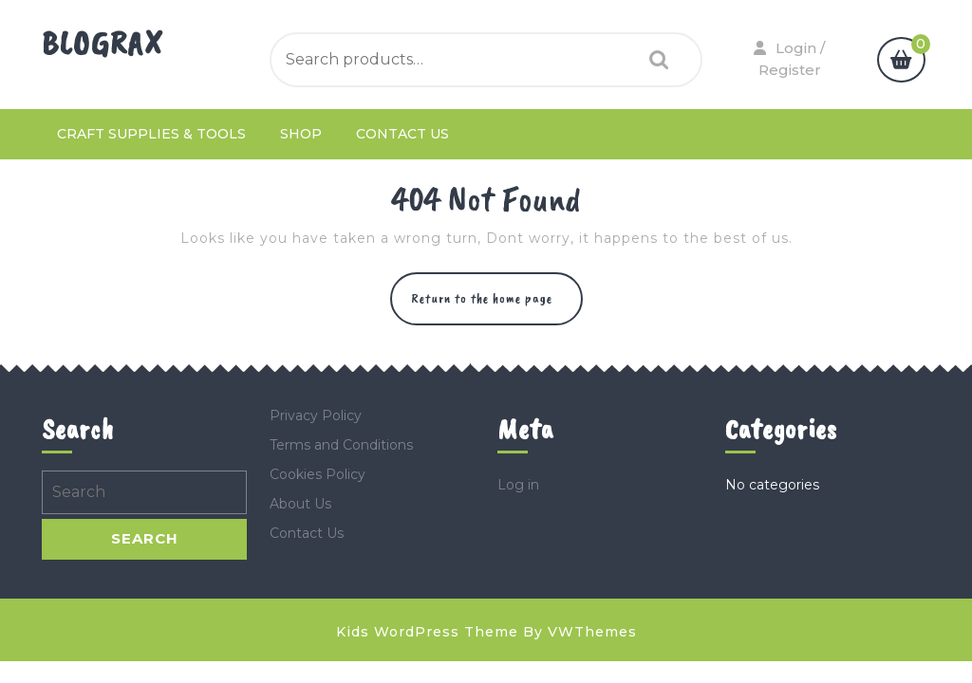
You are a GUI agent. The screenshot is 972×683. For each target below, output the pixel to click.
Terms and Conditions (341, 444)
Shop (301, 133)
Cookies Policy (317, 474)
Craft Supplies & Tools (151, 133)
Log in (518, 484)
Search (654, 60)
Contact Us (402, 133)
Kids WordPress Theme (427, 631)
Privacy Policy (316, 415)
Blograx (102, 43)
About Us (300, 503)
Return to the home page (497, 306)
